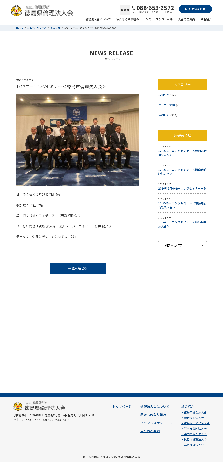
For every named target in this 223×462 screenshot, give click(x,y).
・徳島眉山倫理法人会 (195, 423)
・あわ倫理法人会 (192, 445)
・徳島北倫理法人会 (194, 439)
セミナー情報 (166, 105)
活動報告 (163, 115)
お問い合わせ (195, 9)
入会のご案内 (186, 19)
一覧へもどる (77, 268)
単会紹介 (206, 19)
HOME (19, 27)
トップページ (122, 406)
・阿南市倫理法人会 (194, 428)
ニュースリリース (37, 27)
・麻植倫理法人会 (192, 418)
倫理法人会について (98, 19)
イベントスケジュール (158, 19)
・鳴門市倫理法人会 (194, 434)
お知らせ (55, 27)
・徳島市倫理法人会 (194, 412)
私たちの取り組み (127, 19)
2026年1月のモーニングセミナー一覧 (182, 188)
